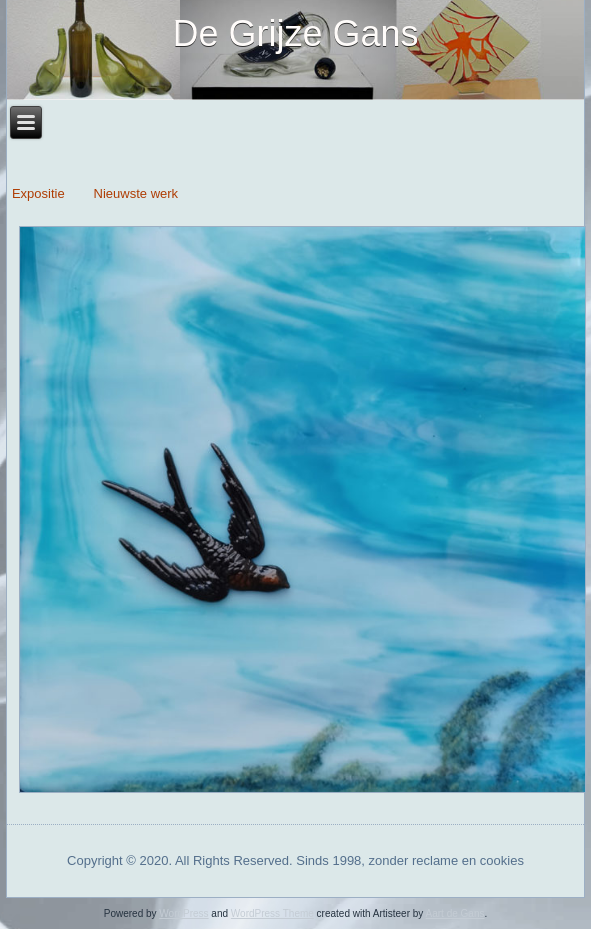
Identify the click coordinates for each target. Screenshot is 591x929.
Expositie (40, 193)
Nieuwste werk (136, 193)
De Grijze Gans (295, 33)
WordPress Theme (272, 913)
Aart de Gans (455, 913)
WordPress (183, 913)
